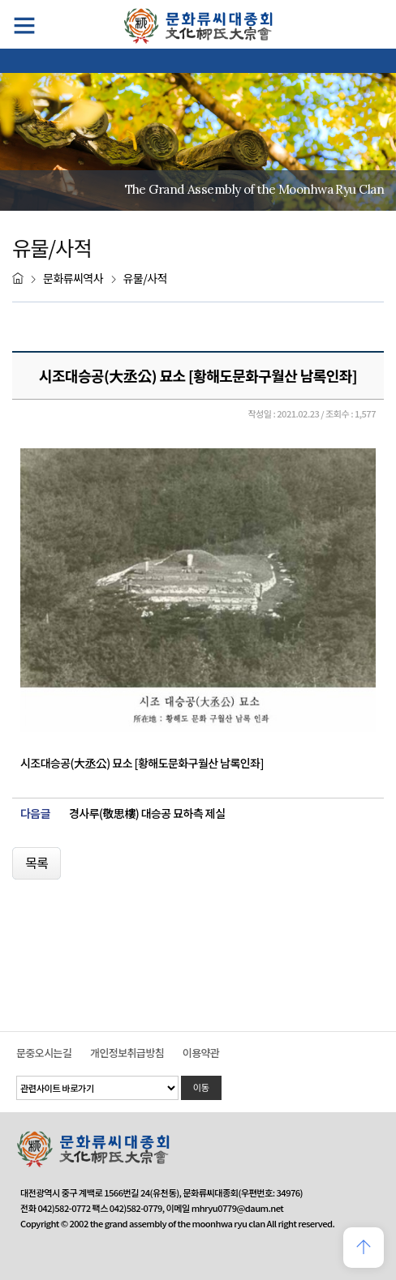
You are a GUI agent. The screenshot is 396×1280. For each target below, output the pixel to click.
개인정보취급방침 (127, 1052)
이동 (201, 1087)
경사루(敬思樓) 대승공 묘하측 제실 (147, 813)
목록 (36, 862)
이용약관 (201, 1052)
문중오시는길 (43, 1052)
